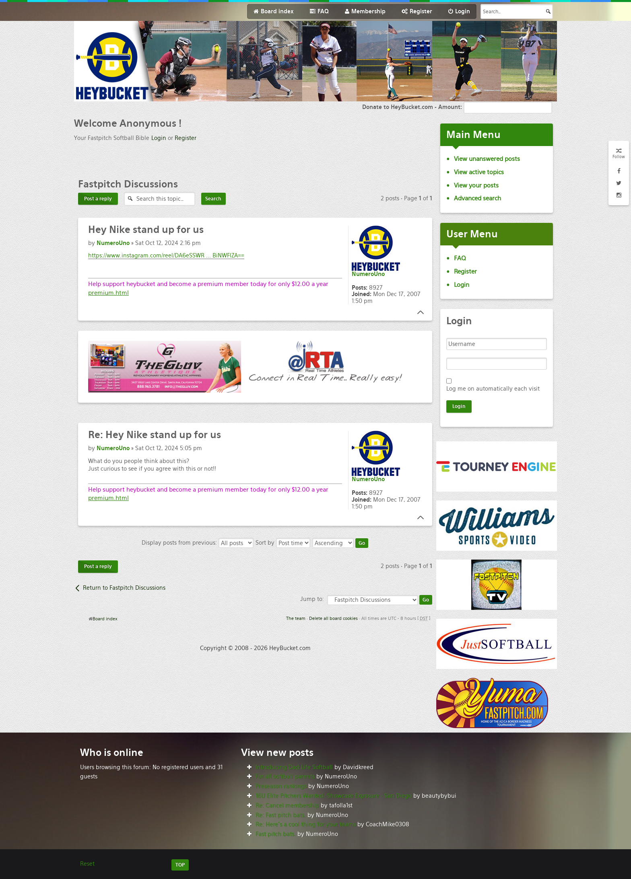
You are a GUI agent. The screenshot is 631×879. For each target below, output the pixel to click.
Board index (105, 619)
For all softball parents (285, 776)
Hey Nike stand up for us (154, 435)
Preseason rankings (281, 786)
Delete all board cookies (333, 618)
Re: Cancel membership (287, 805)
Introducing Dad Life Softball (294, 767)
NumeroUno (113, 243)
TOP (180, 865)
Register (185, 138)
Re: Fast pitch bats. (281, 815)
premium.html (108, 292)
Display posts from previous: (198, 542)
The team (295, 618)
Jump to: (312, 599)
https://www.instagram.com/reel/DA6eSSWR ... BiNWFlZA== (166, 255)
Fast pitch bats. (276, 834)
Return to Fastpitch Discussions (124, 588)
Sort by (283, 542)
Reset (87, 863)
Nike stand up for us (146, 229)
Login (158, 138)
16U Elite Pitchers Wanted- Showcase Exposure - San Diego (334, 796)
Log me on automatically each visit (493, 388)
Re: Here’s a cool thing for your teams (306, 824)
